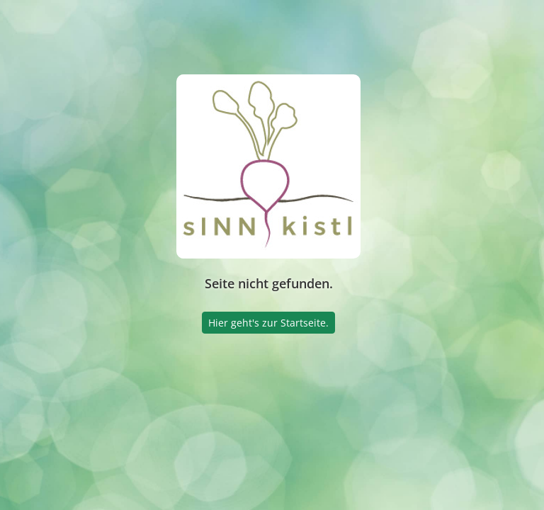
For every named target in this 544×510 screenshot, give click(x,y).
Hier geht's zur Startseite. (268, 322)
